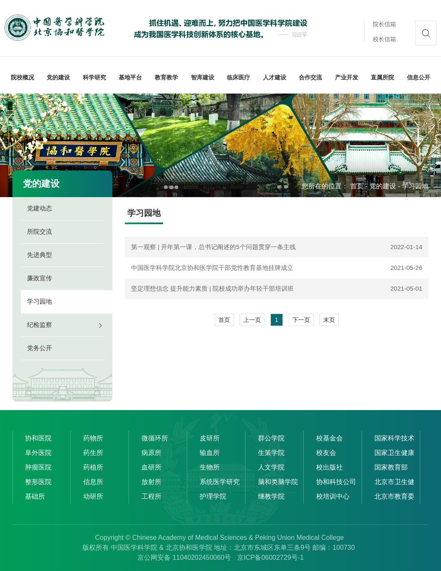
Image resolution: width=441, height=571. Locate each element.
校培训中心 (332, 496)
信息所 (93, 481)
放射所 (151, 481)
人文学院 (271, 467)
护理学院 (213, 496)
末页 (329, 319)
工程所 (151, 496)
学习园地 (415, 186)
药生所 (93, 452)
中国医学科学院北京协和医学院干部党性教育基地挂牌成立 (212, 267)
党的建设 (382, 186)
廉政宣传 (39, 278)
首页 (357, 186)
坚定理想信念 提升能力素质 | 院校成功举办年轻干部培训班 (212, 288)
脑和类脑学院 (278, 481)
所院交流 (39, 231)
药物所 (93, 438)
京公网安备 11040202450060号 (184, 557)
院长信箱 (384, 24)
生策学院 (271, 452)
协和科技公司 (336, 481)
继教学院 (271, 496)
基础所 (35, 496)
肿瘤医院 (38, 467)
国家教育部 (391, 467)
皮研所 (210, 438)
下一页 (301, 319)
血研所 (151, 467)
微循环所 (154, 438)
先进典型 (39, 254)
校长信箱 (384, 39)
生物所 (210, 467)
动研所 (93, 496)
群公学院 (271, 438)
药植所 (93, 467)
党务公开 (39, 347)
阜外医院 (38, 452)
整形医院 (38, 481)
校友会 (326, 452)
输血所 (210, 452)
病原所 (151, 452)
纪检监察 (39, 324)
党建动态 (39, 208)
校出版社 (329, 467)
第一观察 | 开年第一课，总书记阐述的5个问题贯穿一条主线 (213, 246)
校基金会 (329, 438)
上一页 (252, 319)
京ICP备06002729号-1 (270, 557)
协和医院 (38, 438)
